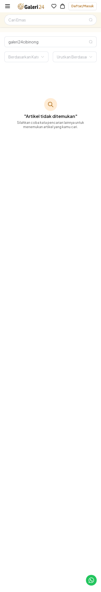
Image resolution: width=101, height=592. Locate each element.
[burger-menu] (7, 6)
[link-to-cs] (91, 580)
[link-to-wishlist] (54, 6)
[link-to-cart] (62, 6)
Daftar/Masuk (82, 6)
